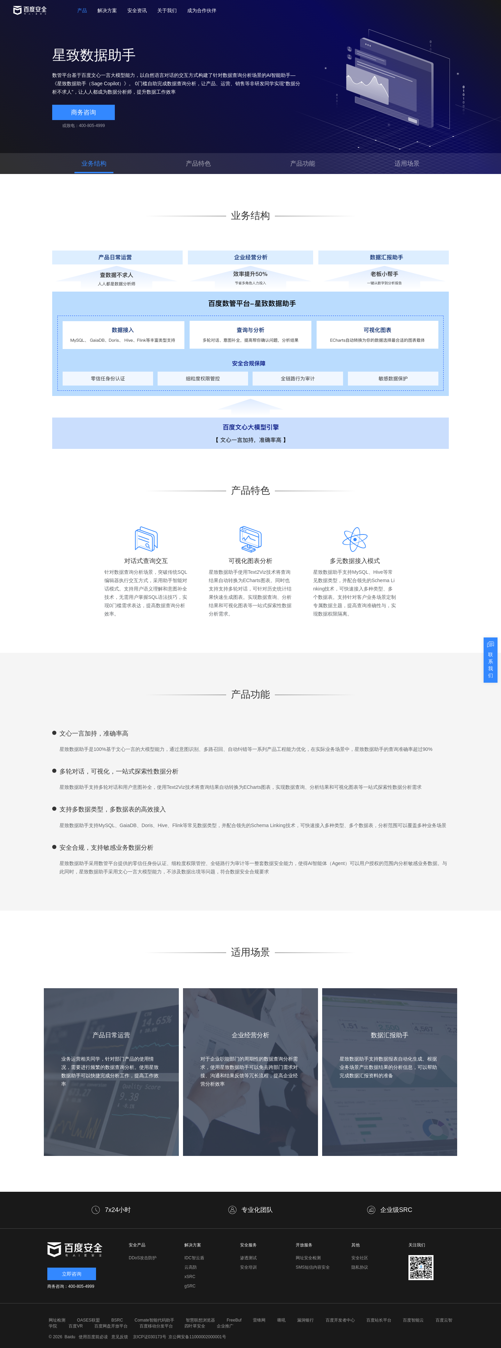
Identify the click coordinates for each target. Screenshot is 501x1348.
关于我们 (167, 10)
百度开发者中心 (340, 1320)
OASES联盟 (88, 1320)
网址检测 (57, 1320)
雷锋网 (259, 1320)
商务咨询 (83, 112)
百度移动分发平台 (156, 1326)
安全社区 (359, 1257)
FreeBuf (233, 1320)
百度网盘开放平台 (111, 1326)
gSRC (190, 1286)
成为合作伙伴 (201, 10)
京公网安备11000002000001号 (197, 1336)
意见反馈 (118, 1336)
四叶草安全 (194, 1326)
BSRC (117, 1320)
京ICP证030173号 (149, 1336)
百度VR (76, 1326)
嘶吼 (281, 1320)
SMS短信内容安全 (313, 1267)
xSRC (189, 1276)
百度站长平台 (378, 1320)
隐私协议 (359, 1267)
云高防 (190, 1267)
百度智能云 (413, 1320)
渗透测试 (248, 1257)
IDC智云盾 (194, 1257)
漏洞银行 (305, 1320)
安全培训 (248, 1267)
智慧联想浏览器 (200, 1320)
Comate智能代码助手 (154, 1320)
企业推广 (225, 1326)
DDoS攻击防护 (143, 1257)
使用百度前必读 (92, 1336)
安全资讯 (137, 10)
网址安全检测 (308, 1257)
